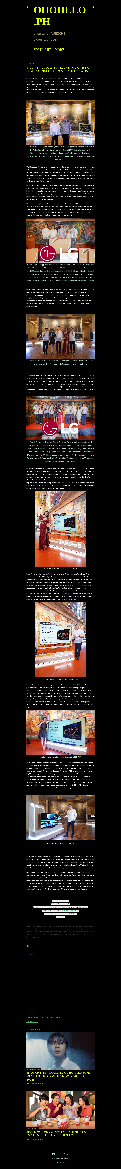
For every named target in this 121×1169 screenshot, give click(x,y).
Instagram (51, 907)
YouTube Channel (69, 911)
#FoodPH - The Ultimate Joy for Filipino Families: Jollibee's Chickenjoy (56, 1133)
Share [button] (28, 946)
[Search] (93, 6)
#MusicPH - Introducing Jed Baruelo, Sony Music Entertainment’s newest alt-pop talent (58, 1076)
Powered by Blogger (60, 1154)
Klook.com (32, 1021)
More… (61, 50)
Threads (63, 907)
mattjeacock (66, 1158)
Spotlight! (43, 50)
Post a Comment (37, 1084)
